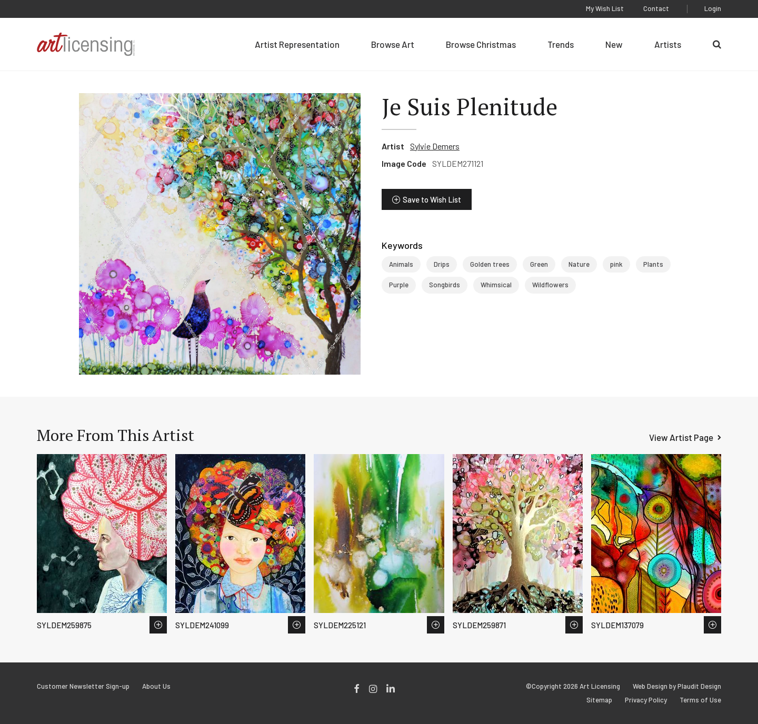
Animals (401, 264)
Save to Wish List (432, 199)
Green (539, 264)
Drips (442, 264)
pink (616, 264)
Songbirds (444, 284)
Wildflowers (550, 284)
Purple (398, 284)
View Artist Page (681, 437)
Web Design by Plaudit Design (677, 686)
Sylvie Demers (435, 146)
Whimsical (496, 284)
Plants (653, 264)
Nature (579, 264)
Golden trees (490, 264)
